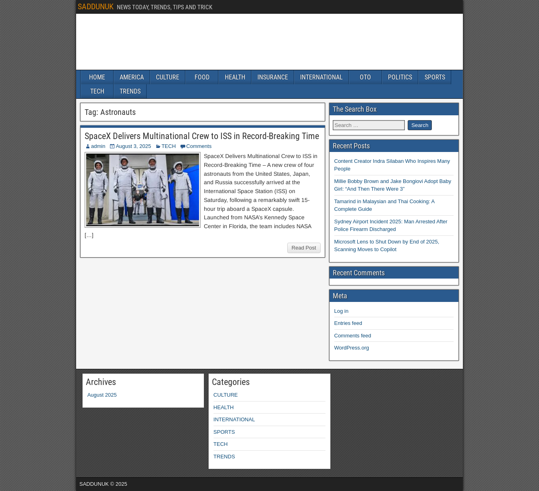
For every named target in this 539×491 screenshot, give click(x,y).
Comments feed (352, 336)
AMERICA (132, 77)
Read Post (304, 248)
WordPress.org (351, 348)
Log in (341, 311)
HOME (97, 77)
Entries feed (348, 323)
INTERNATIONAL (321, 77)
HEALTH (235, 77)
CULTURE (167, 77)
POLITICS (400, 77)
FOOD (202, 77)
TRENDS (130, 91)
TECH (97, 91)
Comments (198, 146)
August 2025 (102, 395)
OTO (365, 77)
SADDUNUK (96, 6)
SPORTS (435, 77)
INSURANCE (272, 77)
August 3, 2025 (133, 146)
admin (98, 146)
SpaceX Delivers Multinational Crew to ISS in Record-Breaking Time (202, 136)
